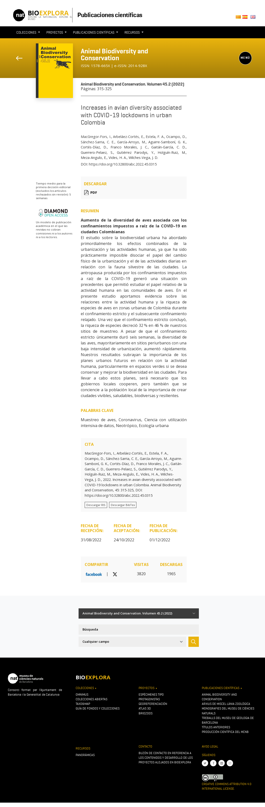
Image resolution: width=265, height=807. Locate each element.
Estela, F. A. (155, 136)
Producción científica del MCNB (225, 732)
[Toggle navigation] (190, 41)
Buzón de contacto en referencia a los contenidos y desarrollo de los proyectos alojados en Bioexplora (166, 757)
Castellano (246, 18)
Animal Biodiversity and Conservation (114, 54)
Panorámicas (85, 755)
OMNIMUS (82, 694)
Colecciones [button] (26, 32)
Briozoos (146, 713)
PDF (93, 192)
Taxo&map (83, 704)
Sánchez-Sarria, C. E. (97, 142)
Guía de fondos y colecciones (98, 708)
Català (239, 18)
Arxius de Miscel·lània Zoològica (226, 704)
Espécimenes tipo (151, 694)
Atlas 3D (145, 708)
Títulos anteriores (216, 727)
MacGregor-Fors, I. (96, 136)
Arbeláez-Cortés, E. (128, 136)
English (253, 18)
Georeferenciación (153, 704)
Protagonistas (149, 699)
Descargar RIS (95, 505)
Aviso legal (210, 746)
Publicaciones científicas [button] (94, 32)
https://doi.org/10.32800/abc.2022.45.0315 (123, 164)
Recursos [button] (132, 32)
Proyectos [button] (55, 32)
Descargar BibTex (123, 505)
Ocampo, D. (175, 136)
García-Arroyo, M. (131, 142)
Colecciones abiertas (91, 699)
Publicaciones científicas (109, 15)
